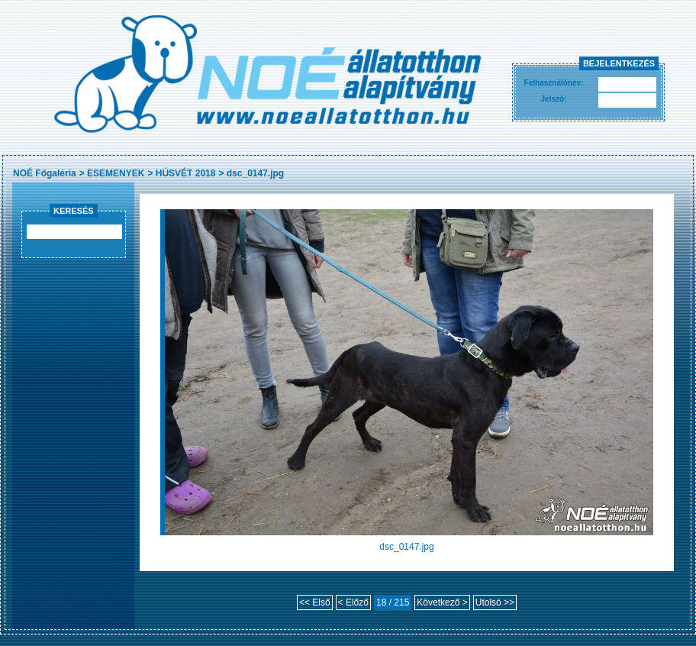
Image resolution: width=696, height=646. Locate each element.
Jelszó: (554, 99)
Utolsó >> (494, 602)
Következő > (442, 602)
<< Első (314, 602)
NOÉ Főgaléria (44, 173)
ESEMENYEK (115, 173)
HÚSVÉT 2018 (186, 173)
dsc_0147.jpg (255, 173)
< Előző (353, 602)
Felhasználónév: (554, 83)
